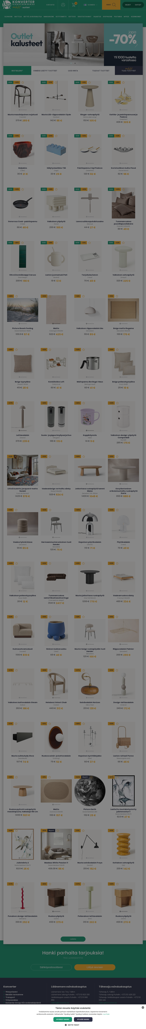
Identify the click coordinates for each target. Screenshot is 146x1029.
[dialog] (73, 514)
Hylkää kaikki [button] (83, 1019)
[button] (73, 1025)
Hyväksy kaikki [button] (62, 1019)
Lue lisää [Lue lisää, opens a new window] (106, 1014)
